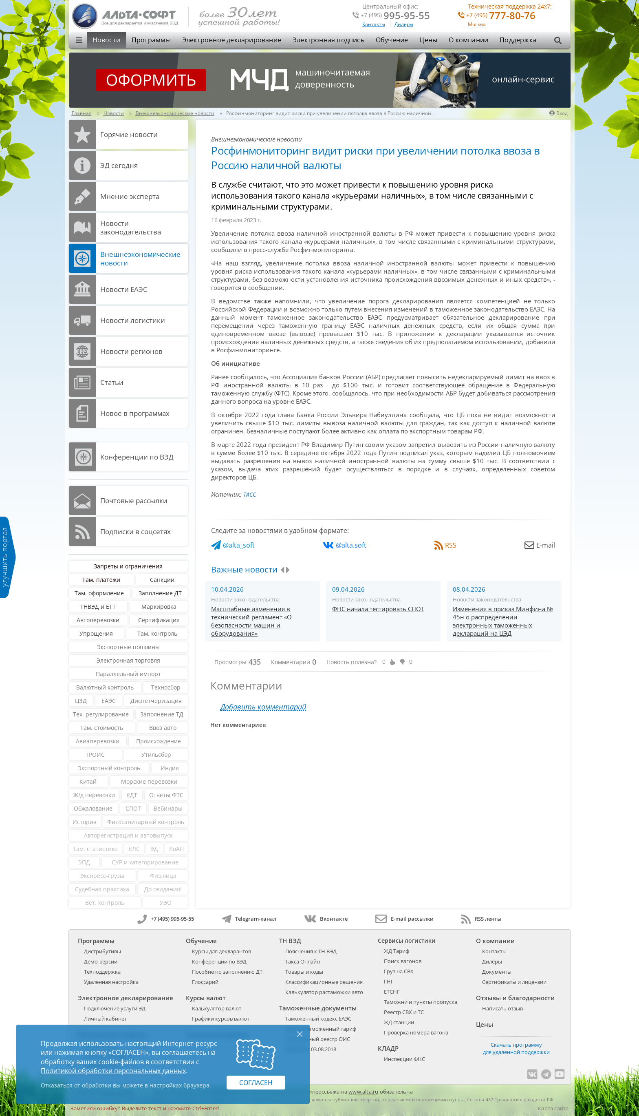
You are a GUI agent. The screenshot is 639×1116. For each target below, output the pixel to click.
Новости (106, 39)
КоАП (176, 849)
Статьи (111, 382)
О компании (468, 39)
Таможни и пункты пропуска (420, 1002)
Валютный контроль (105, 687)
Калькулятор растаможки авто (324, 992)
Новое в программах (135, 413)
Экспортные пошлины (128, 647)
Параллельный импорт (128, 674)
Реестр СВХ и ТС (404, 1012)
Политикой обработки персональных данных (113, 1070)
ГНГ (389, 981)
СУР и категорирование (145, 862)
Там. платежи (101, 579)
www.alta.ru (363, 1091)
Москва (477, 24)
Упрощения (96, 633)
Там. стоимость (101, 727)
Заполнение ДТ (160, 593)
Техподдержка (102, 971)
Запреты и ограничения (128, 566)
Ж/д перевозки (94, 795)
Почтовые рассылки (133, 500)
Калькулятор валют (216, 1008)
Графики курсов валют (220, 1018)
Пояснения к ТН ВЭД (311, 951)
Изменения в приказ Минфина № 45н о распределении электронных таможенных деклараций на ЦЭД (503, 621)
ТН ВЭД (290, 941)
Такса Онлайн (302, 961)
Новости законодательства (130, 227)
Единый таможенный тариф (320, 1028)
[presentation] (282, 570)
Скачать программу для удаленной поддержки (516, 1048)
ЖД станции (399, 1022)
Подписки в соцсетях (135, 531)
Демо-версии (100, 961)
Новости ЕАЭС (124, 289)
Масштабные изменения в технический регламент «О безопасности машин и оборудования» (251, 621)
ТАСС (249, 494)
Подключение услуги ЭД (114, 1008)
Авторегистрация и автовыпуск (128, 835)
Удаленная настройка (111, 982)
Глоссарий (205, 982)
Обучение (392, 39)
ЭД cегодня (119, 165)
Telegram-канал (249, 918)
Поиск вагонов (402, 961)
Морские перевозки (149, 781)
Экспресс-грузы (102, 876)
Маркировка (158, 606)
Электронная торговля (128, 660)
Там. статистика (95, 849)
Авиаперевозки (97, 741)
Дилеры (403, 24)
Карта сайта (553, 1108)
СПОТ (133, 808)
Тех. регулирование (101, 714)
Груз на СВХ (399, 971)
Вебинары (168, 808)
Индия (170, 768)
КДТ (131, 795)
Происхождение (158, 741)
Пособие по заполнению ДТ (227, 971)
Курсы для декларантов (221, 951)
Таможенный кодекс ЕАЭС (318, 1018)
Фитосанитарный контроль (145, 822)
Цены (428, 39)
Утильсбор (156, 754)
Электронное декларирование (231, 39)
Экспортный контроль (109, 768)
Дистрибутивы (102, 951)
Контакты (373, 24)
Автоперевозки (98, 620)
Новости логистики (132, 320)
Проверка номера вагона (416, 1032)
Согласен (256, 1082)
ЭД (154, 849)
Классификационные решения (324, 982)
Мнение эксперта (129, 196)
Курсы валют (206, 998)
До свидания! (163, 889)
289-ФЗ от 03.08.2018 (310, 1049)
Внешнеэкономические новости (140, 258)
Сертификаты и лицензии (514, 982)
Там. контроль (157, 633)
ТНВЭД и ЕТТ (98, 606)
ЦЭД (81, 701)
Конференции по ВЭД (137, 457)
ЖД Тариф (396, 951)
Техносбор (166, 687)
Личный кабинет (105, 1018)
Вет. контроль (104, 902)
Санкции (162, 579)
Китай (88, 781)
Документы (496, 971)
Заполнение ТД (161, 714)
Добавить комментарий (263, 707)
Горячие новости (129, 134)
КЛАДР (388, 1048)
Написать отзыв (502, 1008)
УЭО (166, 902)
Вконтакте (326, 918)
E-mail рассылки (404, 918)
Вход (558, 113)
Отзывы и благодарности (515, 998)
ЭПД (84, 862)
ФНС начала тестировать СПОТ (378, 609)
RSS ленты (481, 918)
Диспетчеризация (156, 701)
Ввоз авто (162, 727)
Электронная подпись (328, 39)
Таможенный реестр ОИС (317, 1039)
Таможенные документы (318, 1008)
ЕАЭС (108, 701)
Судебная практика (102, 889)
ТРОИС (95, 754)
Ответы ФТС (166, 795)
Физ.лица (163, 876)
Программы (151, 39)
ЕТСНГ (392, 991)
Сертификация (159, 620)
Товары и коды (304, 971)
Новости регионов (131, 351)
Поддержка (518, 39)
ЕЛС (134, 849)
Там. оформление (99, 593)
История (85, 822)
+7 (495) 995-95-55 (165, 918)
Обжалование (93, 808)
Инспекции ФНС (404, 1059)
